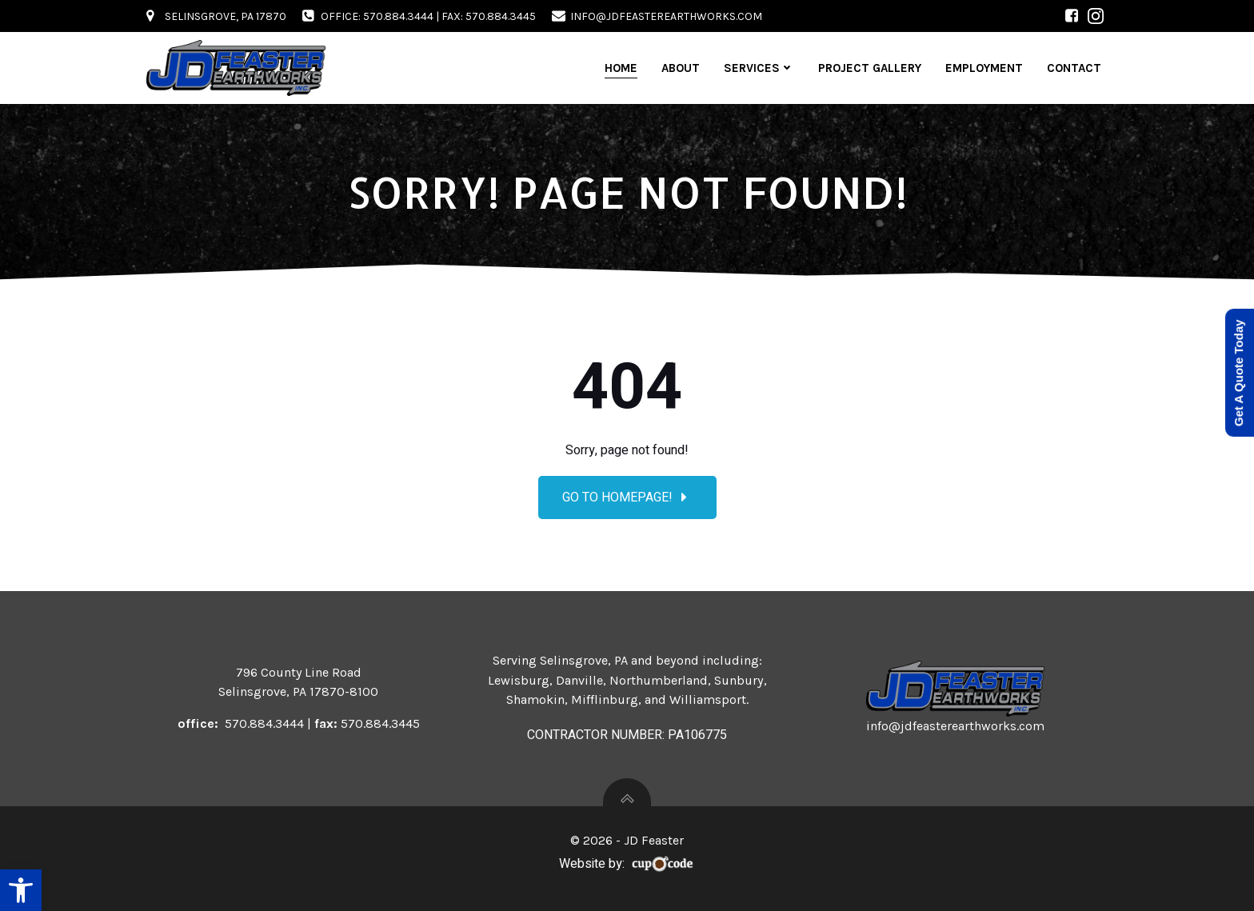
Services (759, 68)
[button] (21, 890)
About (680, 68)
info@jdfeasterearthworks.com (955, 725)
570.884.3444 (264, 723)
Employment (984, 68)
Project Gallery (869, 68)
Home (621, 68)
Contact (1074, 68)
